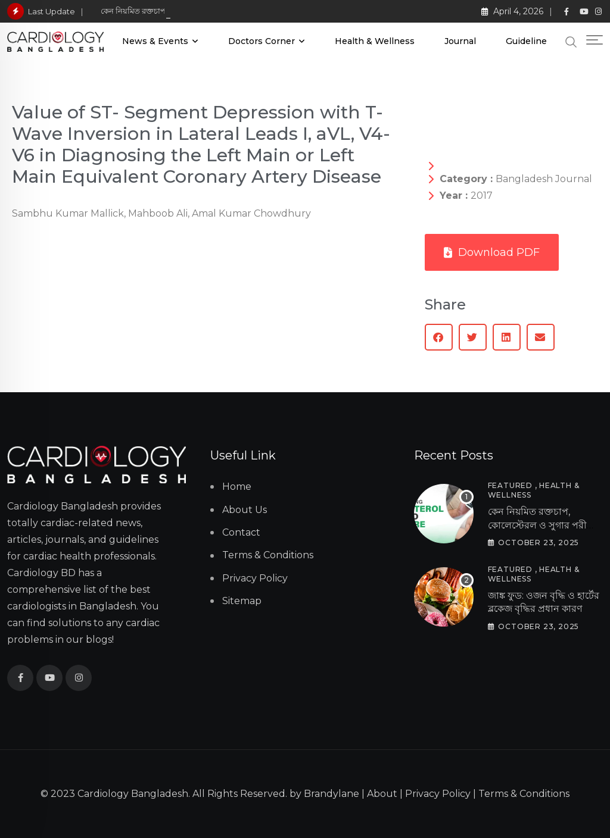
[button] (439, 337)
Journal (460, 41)
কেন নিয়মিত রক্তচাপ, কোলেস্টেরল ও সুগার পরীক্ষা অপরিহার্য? (542, 525)
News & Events (155, 41)
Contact (241, 532)
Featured (510, 485)
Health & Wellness (375, 41)
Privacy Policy (255, 578)
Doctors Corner (261, 41)
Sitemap (242, 600)
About (382, 793)
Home (236, 486)
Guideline (526, 41)
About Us (244, 509)
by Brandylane (324, 793)
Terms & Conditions (267, 555)
